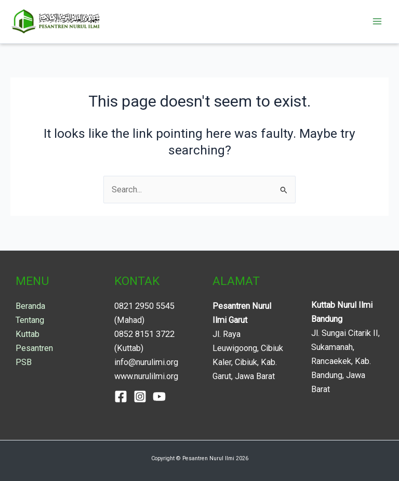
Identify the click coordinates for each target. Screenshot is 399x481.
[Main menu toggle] (377, 21)
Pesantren (34, 348)
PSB (24, 362)
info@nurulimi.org (146, 362)
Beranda (30, 306)
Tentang (30, 320)
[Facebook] (120, 396)
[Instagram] (140, 396)
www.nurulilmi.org (146, 376)
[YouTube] (159, 396)
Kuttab (27, 334)
